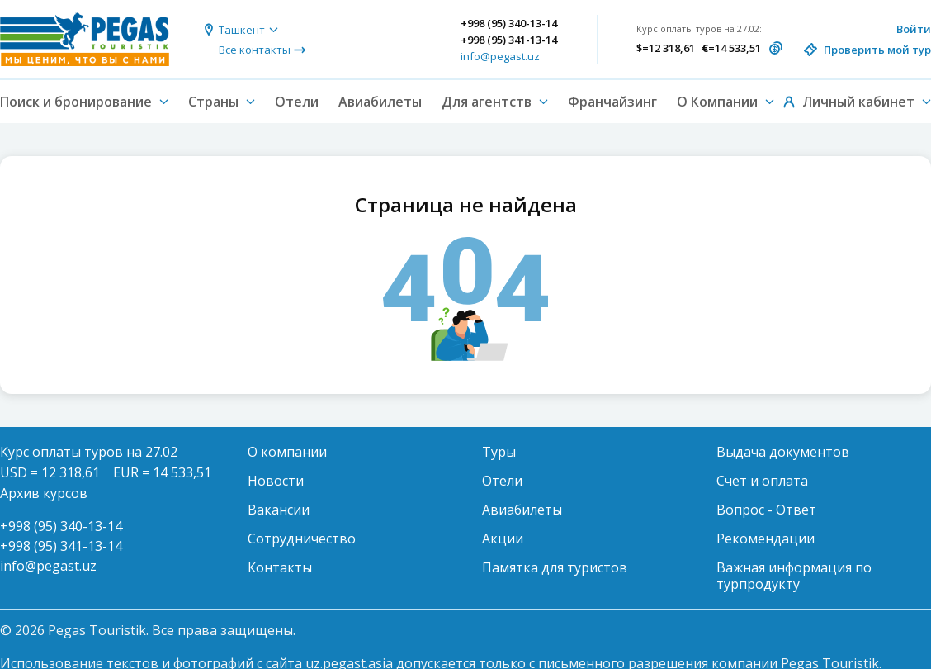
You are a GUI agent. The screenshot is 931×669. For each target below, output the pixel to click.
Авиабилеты (380, 102)
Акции (502, 538)
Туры (499, 452)
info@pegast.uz (500, 56)
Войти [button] (913, 28)
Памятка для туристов (554, 567)
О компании (287, 452)
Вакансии (279, 510)
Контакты (280, 567)
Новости (276, 481)
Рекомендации (765, 538)
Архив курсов (43, 493)
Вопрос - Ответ (766, 510)
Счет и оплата (762, 481)
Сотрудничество (302, 538)
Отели (297, 102)
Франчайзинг (612, 102)
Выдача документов (782, 452)
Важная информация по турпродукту (794, 575)
